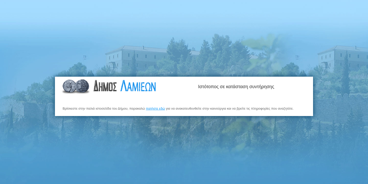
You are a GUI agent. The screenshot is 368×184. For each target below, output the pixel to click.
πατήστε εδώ (155, 108)
